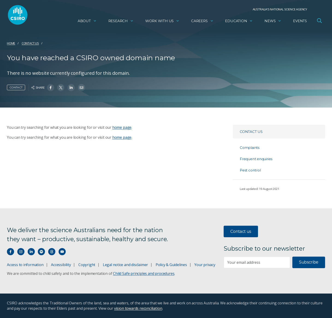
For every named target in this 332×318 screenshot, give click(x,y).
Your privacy (204, 264)
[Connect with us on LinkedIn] (31, 251)
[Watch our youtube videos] (62, 251)
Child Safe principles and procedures (143, 273)
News (272, 22)
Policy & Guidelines (171, 264)
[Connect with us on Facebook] (10, 251)
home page (121, 127)
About (87, 22)
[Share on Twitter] (60, 87)
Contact (16, 87)
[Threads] (51, 251)
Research (120, 22)
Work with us (162, 22)
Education (239, 22)
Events (300, 22)
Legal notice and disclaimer (125, 264)
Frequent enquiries (256, 159)
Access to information (25, 264)
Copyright (86, 264)
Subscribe (308, 262)
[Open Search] (319, 21)
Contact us (30, 43)
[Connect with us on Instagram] (20, 251)
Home (11, 43)
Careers (202, 22)
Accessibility (61, 264)
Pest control (250, 170)
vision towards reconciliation (138, 308)
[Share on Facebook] (50, 87)
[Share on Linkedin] (71, 87)
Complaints (249, 147)
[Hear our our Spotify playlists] (41, 251)
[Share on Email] (81, 87)
